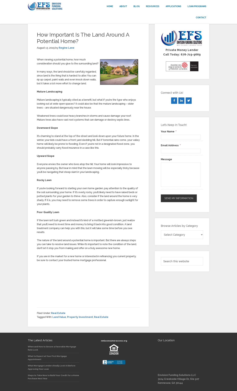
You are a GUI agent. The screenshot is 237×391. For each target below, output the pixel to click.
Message (166, 159)
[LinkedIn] (181, 100)
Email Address (171, 145)
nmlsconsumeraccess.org (114, 341)
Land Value (59, 317)
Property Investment (80, 317)
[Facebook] (174, 100)
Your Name (168, 131)
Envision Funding (55, 6)
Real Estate (58, 313)
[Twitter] (189, 100)
